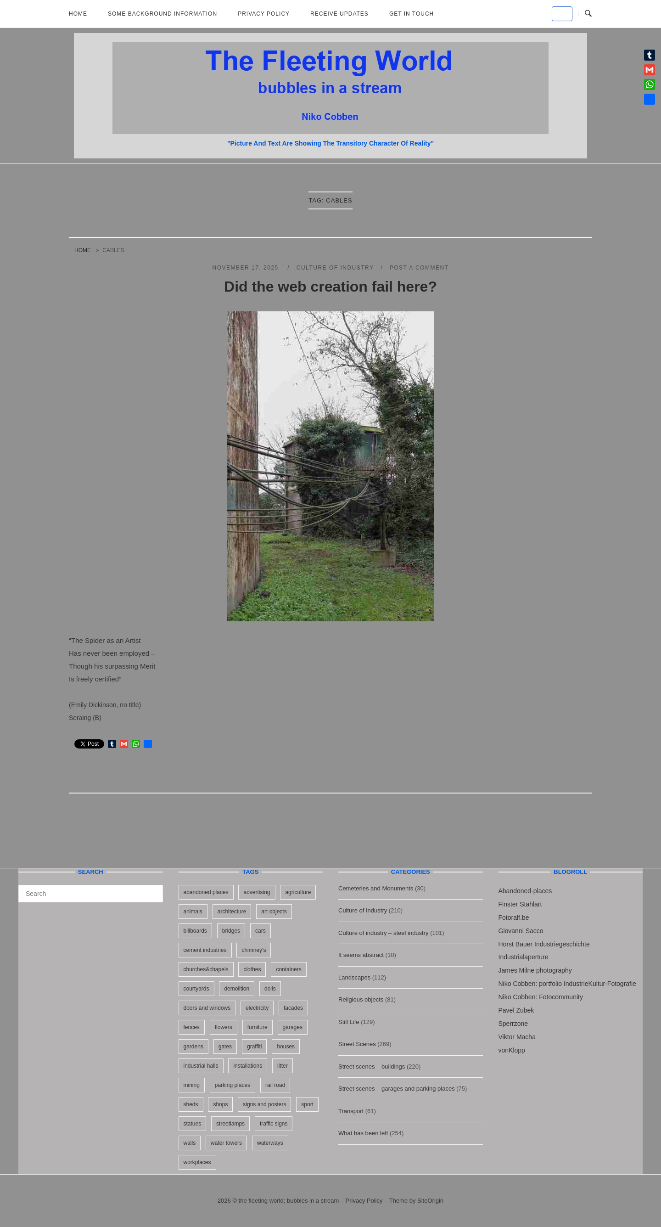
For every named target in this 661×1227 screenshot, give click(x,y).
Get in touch (411, 14)
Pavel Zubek (516, 1010)
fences (192, 1027)
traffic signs (273, 1123)
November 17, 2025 (247, 268)
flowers (223, 1027)
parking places (232, 1085)
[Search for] (90, 893)
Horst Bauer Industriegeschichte (544, 944)
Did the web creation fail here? (330, 286)
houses (286, 1046)
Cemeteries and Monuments (375, 888)
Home (78, 14)
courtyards (196, 988)
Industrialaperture (524, 957)
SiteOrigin (430, 1200)
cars (260, 931)
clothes (252, 969)
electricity (257, 1008)
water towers (226, 1143)
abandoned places (206, 892)
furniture (257, 1027)
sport (307, 1104)
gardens (193, 1046)
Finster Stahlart (520, 904)
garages (292, 1027)
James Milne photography (535, 970)
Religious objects (360, 999)
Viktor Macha (517, 1037)
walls (190, 1143)
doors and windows (207, 1008)
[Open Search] (588, 14)
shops (220, 1104)
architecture (232, 911)
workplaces (197, 1162)
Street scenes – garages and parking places (396, 1088)
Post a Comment (419, 268)
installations (247, 1066)
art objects (273, 911)
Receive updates (339, 14)
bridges (231, 931)
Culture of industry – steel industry (383, 932)
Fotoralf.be (514, 917)
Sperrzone (513, 1023)
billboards (195, 931)
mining (192, 1085)
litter (282, 1066)
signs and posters (264, 1104)
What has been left (363, 1133)
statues (193, 1123)
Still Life (348, 1022)
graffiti (254, 1046)
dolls (270, 988)
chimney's (253, 950)
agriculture (298, 892)
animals (193, 911)
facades (293, 1008)
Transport (351, 1111)
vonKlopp (512, 1050)
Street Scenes (357, 1044)
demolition (236, 988)
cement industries (205, 950)
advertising (256, 892)
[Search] (152, 889)
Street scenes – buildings (371, 1066)
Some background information (162, 14)
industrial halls (201, 1066)
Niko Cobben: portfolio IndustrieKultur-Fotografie (567, 983)
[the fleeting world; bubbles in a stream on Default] (562, 13)
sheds (191, 1104)
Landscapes (354, 977)
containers (288, 969)
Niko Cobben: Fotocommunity (541, 997)
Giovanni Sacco (521, 930)
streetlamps (230, 1123)
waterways (270, 1143)
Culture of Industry (335, 268)
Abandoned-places (525, 891)
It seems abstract (361, 954)
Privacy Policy (264, 14)
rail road (275, 1085)
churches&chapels (206, 969)
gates (225, 1046)
